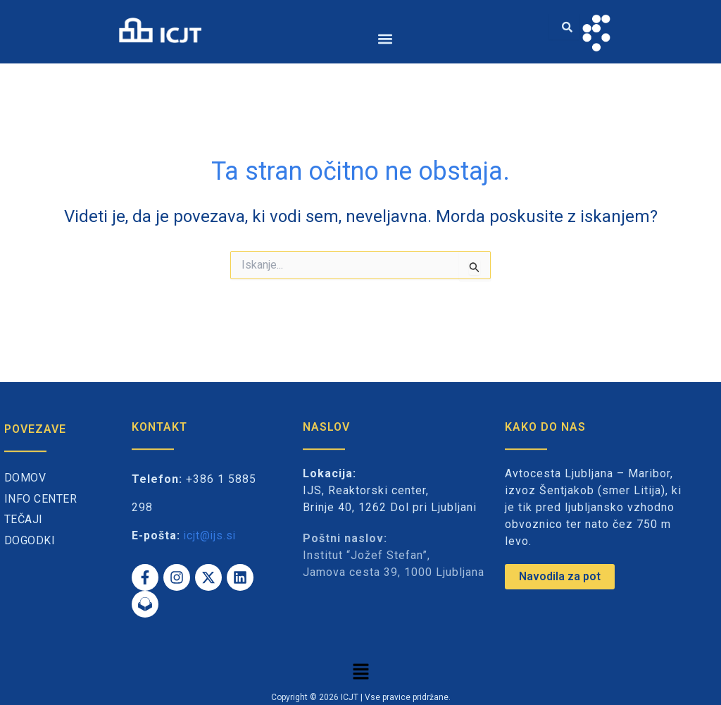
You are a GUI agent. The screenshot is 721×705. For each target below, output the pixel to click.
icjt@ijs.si (211, 535)
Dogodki (30, 540)
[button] (385, 38)
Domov (25, 477)
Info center (40, 498)
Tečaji (23, 519)
